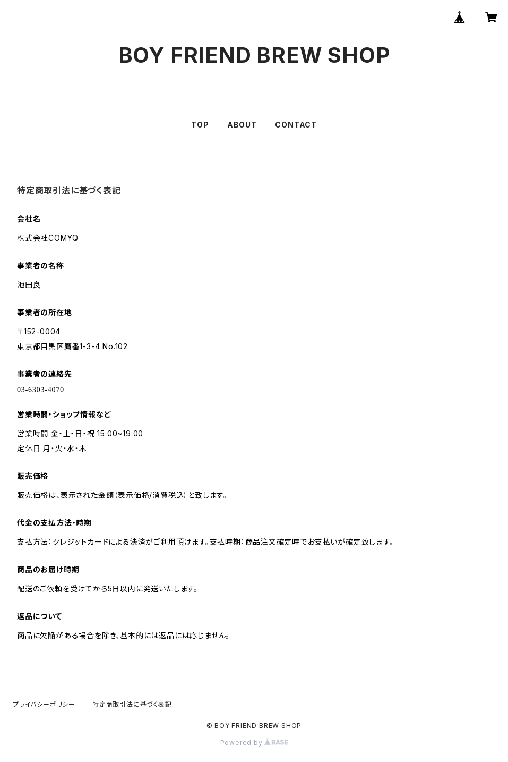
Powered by (254, 743)
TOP (200, 124)
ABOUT (242, 124)
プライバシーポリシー (44, 704)
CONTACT (296, 124)
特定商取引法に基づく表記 (132, 704)
